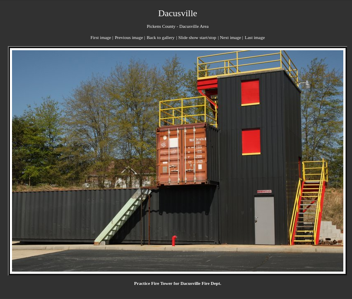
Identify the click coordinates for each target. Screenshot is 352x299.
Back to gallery (160, 37)
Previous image (129, 37)
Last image (255, 37)
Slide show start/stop (197, 37)
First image (100, 37)
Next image (230, 37)
